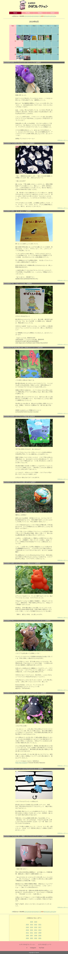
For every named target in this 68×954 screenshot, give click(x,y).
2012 (27, 932)
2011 (31, 932)
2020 (27, 927)
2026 (31, 922)
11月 (50, 16)
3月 (30, 16)
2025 (35, 922)
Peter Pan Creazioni (21, 762)
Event (52, 13)
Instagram (33, 947)
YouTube (41, 947)
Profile (28, 13)
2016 (27, 930)
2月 (28, 16)
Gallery (40, 13)
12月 (54, 16)
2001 (39, 938)
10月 (47, 16)
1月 (25, 16)
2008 (27, 935)
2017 (39, 927)
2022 (35, 924)
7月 (40, 16)
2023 (31, 924)
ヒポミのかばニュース (44, 944)
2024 (27, 924)
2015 (31, 930)
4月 (33, 16)
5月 (35, 16)
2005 (39, 935)
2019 (31, 927)
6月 (37, 16)
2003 (31, 938)
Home (15, 13)
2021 (39, 924)
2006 (35, 935)
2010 (35, 932)
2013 (39, 930)
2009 (39, 932)
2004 (27, 938)
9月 (45, 16)
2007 (31, 935)
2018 (35, 927)
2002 (35, 938)
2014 (35, 930)
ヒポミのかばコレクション (27, 944)
